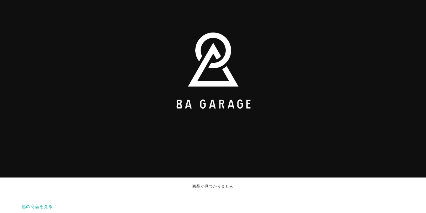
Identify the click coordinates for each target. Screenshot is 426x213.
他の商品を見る (37, 206)
